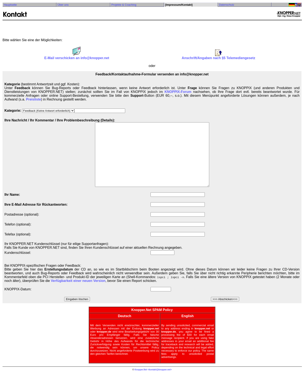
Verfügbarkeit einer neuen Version (78, 293)
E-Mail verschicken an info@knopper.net (76, 56)
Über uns (63, 4)
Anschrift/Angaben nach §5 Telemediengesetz (218, 56)
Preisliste (33, 99)
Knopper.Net (140, 382)
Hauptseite (10, 4)
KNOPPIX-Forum (177, 92)
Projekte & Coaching (123, 4)
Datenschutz (226, 4)
